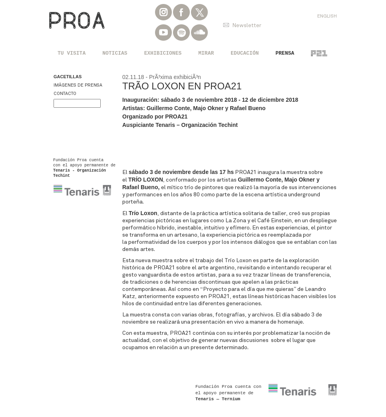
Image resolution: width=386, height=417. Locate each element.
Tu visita (72, 53)
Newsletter (246, 25)
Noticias (114, 53)
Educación (245, 53)
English (327, 16)
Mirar (206, 53)
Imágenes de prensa (78, 85)
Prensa (285, 53)
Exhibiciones (163, 53)
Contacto (65, 93)
